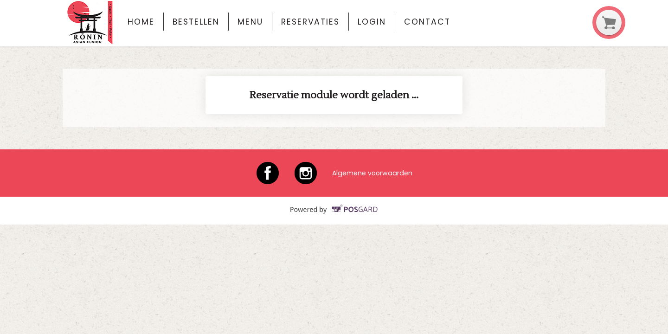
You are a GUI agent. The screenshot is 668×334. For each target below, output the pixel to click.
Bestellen (196, 21)
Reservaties (310, 21)
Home (141, 21)
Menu (250, 21)
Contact (427, 21)
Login (372, 21)
